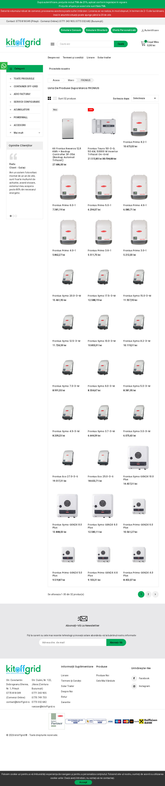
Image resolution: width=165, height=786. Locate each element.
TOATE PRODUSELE (24, 78)
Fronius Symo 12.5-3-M (66, 340)
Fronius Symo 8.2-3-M (136, 340)
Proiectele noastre (59, 68)
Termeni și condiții (73, 57)
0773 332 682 (39, 702)
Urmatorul (155, 594)
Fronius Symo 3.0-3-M (136, 431)
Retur (64, 697)
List (55, 98)
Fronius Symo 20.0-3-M (67, 295)
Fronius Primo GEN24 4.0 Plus (138, 574)
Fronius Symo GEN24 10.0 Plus (138, 478)
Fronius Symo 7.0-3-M (66, 386)
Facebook (144, 678)
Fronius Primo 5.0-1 (99, 205)
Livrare (90, 57)
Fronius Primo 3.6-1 (99, 250)
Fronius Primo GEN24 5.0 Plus (67, 574)
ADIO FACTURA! (22, 94)
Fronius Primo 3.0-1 (135, 250)
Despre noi (54, 57)
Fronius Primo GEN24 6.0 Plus (138, 526)
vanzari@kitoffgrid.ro (43, 706)
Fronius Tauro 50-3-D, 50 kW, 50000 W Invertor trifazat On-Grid (103, 151)
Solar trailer (104, 57)
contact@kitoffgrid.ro (18, 702)
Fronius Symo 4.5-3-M (66, 431)
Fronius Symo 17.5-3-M (102, 295)
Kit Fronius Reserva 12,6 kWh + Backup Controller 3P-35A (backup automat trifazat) (67, 154)
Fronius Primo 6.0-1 (64, 205)
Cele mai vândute (105, 680)
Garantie (65, 702)
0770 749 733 (39, 697)
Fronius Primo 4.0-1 (64, 250)
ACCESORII (20, 125)
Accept (83, 782)
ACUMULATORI (21, 109)
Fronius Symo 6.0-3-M (101, 386)
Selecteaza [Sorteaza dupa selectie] (145, 97)
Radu (12, 164)
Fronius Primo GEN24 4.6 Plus (103, 574)
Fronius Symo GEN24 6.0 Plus (102, 526)
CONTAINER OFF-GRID (26, 86)
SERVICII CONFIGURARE (27, 102)
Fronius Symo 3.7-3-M (101, 431)
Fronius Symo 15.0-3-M (137, 295)
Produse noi (102, 675)
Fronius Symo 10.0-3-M (102, 340)
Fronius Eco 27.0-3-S (65, 476)
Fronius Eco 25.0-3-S (100, 476)
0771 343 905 (39, 693)
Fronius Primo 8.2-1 (135, 142)
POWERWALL (21, 117)
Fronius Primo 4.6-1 (135, 205)
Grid (49, 98)
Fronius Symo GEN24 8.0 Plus (67, 526)
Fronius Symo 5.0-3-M (136, 386)
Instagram (144, 686)
